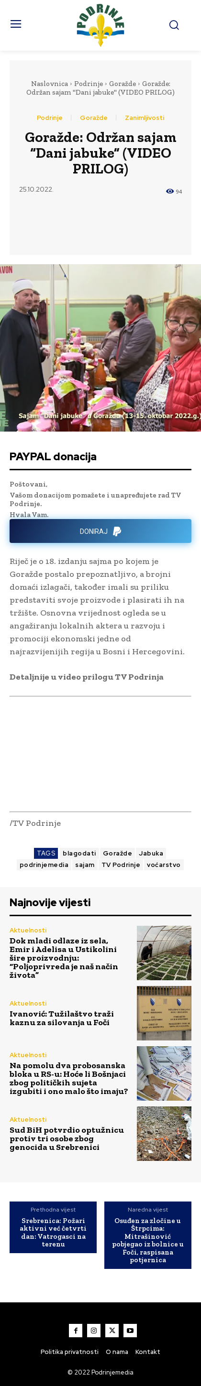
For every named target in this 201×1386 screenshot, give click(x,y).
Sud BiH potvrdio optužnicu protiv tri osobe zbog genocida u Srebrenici (67, 1138)
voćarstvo (164, 865)
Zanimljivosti (144, 118)
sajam (85, 865)
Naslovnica (49, 83)
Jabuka (151, 853)
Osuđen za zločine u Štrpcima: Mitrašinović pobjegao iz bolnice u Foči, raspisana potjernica (148, 1240)
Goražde (122, 83)
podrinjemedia (44, 865)
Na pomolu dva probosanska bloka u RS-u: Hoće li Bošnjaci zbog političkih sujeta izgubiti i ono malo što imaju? (69, 1078)
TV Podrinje (121, 865)
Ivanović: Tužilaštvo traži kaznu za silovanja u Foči (62, 1018)
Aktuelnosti (28, 930)
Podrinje (88, 83)
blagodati (79, 853)
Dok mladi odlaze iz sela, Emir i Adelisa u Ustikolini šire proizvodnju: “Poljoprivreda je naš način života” (64, 957)
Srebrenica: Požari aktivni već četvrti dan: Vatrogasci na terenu (53, 1232)
